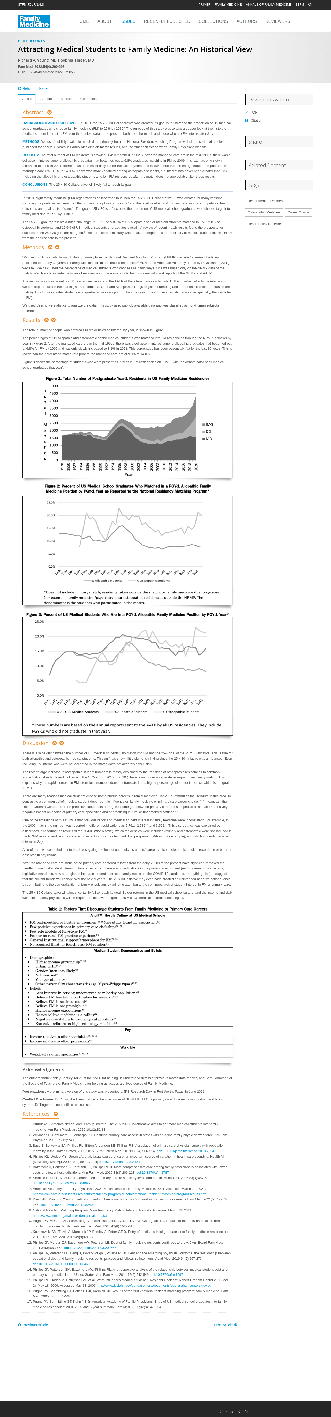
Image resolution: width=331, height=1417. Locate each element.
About (104, 21)
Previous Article (33, 1325)
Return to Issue (33, 88)
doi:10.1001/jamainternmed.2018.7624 (185, 1151)
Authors (247, 21)
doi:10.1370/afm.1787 (152, 1172)
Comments (88, 99)
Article (27, 99)
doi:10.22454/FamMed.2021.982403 (67, 1205)
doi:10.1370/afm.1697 (167, 1275)
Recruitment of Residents (266, 201)
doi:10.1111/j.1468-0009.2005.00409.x (62, 1183)
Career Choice (298, 212)
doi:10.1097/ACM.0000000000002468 (61, 1264)
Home (83, 21)
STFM (300, 4)
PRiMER (205, 4)
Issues (128, 21)
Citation (253, 120)
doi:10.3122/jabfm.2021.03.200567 (90, 1248)
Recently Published (167, 21)
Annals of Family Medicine (268, 4)
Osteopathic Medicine (264, 212)
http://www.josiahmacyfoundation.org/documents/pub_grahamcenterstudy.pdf (154, 1285)
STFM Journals (31, 4)
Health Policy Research (265, 224)
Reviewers (277, 21)
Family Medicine (228, 4)
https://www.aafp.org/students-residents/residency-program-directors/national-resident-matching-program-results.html (120, 1194)
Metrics (66, 99)
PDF (251, 112)
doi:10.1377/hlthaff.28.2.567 (119, 1162)
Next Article (225, 1325)
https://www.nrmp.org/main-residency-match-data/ (70, 1216)
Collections (213, 21)
